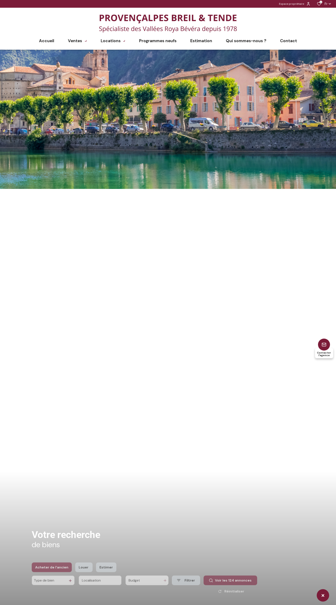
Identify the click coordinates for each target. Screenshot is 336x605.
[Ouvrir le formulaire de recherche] (186, 588)
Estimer (106, 574)
